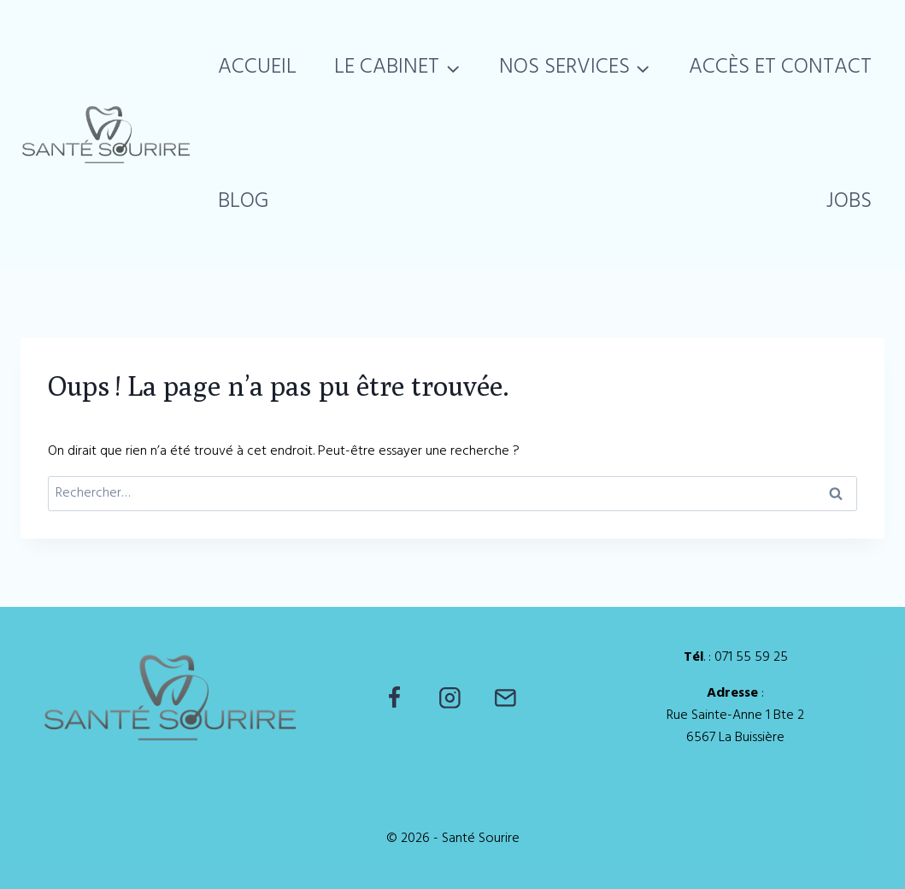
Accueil (257, 67)
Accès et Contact (780, 67)
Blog (243, 202)
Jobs (849, 202)
